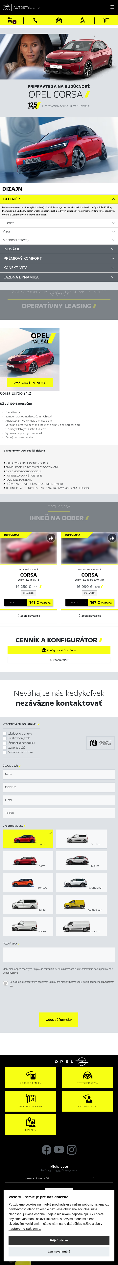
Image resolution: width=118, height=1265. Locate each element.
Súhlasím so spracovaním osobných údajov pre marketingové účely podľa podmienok (62, 984)
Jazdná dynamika (21, 277)
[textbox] (59, 774)
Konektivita (16, 267)
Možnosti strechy (16, 240)
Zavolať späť (16, 748)
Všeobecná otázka (20, 752)
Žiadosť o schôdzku (21, 743)
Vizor (6, 231)
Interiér (8, 223)
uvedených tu (10, 972)
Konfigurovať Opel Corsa (59, 650)
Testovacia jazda (19, 738)
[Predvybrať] (51, 538)
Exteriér (11, 199)
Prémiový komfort (23, 258)
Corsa (28, 574)
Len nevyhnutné (59, 1251)
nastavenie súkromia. (25, 1228)
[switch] (5, 983)
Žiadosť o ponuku (20, 734)
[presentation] (59, 1000)
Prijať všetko (59, 1240)
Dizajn (12, 189)
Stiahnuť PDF (59, 660)
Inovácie (12, 249)
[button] (28, 616)
